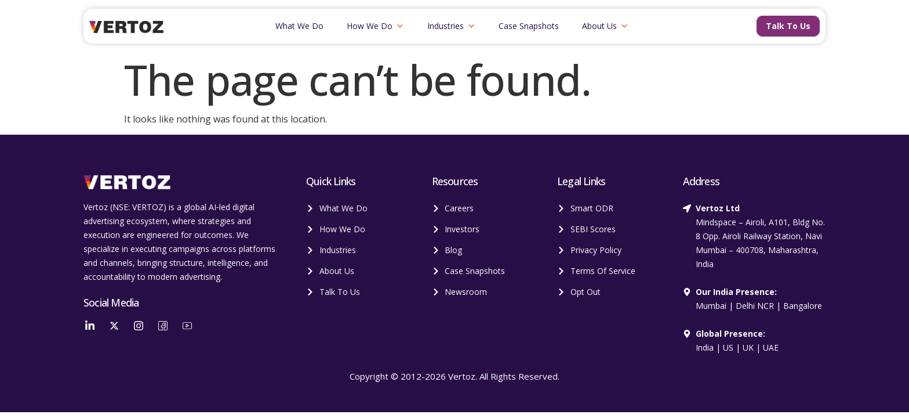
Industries (451, 26)
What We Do (299, 25)
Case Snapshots (529, 25)
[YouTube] (187, 325)
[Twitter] (114, 325)
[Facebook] (163, 325)
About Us (605, 26)
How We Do (375, 26)
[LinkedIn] (90, 325)
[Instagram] (138, 325)
